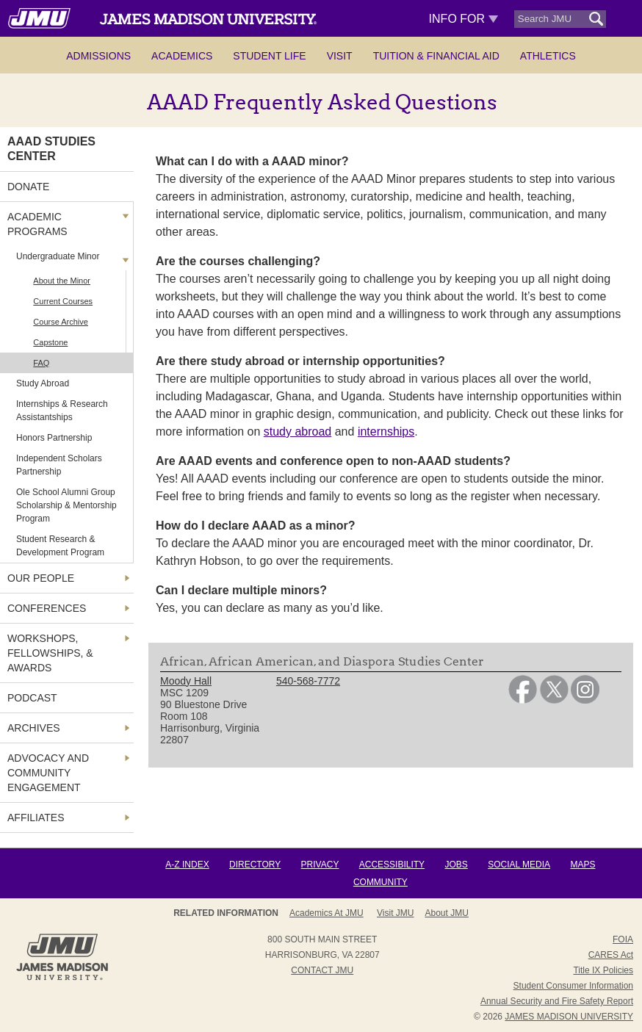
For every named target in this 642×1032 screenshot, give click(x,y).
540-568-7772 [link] (308, 681)
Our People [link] (40, 578)
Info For (464, 18)
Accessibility (392, 864)
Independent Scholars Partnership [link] (59, 465)
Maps (582, 864)
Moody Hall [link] (186, 681)
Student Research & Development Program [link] (60, 546)
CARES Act (610, 955)
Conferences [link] (46, 608)
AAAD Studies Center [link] (51, 148)
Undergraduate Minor (57, 256)
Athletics (548, 56)
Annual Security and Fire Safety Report (556, 1001)
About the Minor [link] (61, 280)
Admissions (98, 56)
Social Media (519, 864)
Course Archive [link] (60, 321)
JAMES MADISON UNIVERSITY (569, 1016)
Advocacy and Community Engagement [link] (48, 772)
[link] (522, 700)
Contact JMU (322, 970)
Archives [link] (33, 728)
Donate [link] (28, 186)
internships (386, 431)
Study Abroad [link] (42, 383)
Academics (181, 56)
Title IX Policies (603, 970)
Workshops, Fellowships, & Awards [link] (50, 653)
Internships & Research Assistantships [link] (62, 410)
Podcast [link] (32, 698)
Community (380, 882)
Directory (255, 864)
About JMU (447, 913)
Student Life (269, 56)
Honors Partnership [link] (54, 438)
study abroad (298, 431)
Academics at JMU (326, 913)
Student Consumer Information (573, 986)
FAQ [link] (41, 362)
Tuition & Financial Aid (436, 56)
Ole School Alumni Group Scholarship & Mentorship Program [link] (66, 505)
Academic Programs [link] (37, 224)
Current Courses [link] (63, 301)
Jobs (455, 864)
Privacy (320, 864)
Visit (340, 56)
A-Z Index (187, 864)
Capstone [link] (50, 342)
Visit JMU (395, 913)
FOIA (623, 939)
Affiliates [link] (36, 817)
